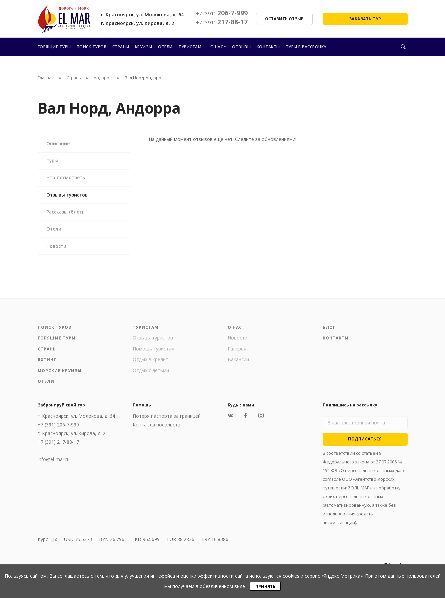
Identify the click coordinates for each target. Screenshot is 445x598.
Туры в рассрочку (306, 47)
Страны (120, 47)
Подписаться (365, 443)
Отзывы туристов (68, 197)
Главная (46, 78)
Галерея (237, 352)
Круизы (143, 47)
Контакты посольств (156, 428)
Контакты (268, 47)
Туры (53, 161)
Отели (165, 47)
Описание (58, 144)
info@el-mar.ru (54, 463)
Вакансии (238, 363)
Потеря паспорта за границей (167, 420)
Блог (329, 331)
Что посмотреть (67, 179)
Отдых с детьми (151, 374)
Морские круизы (60, 374)
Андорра (103, 78)
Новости (57, 250)
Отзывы (241, 47)
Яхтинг (47, 363)
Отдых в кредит (150, 363)
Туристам (189, 47)
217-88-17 (222, 22)
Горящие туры (54, 47)
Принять (265, 586)
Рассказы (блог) (65, 214)
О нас (216, 47)
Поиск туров (92, 47)
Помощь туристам (154, 352)
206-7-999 (222, 13)
